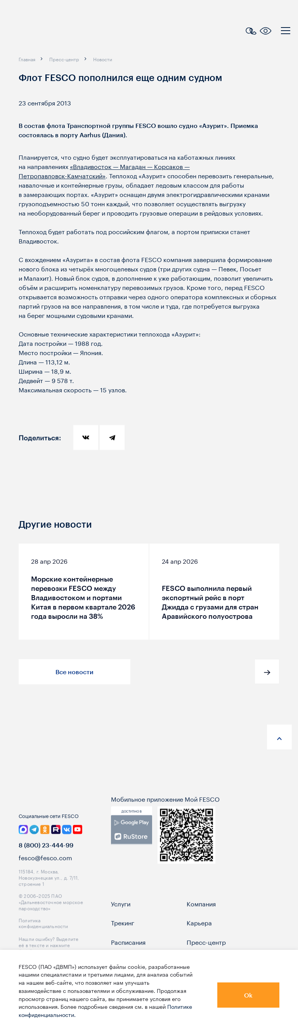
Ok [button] (248, 995)
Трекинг (122, 938)
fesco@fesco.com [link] (45, 872)
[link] (131, 845)
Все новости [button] (74, 671)
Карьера (199, 938)
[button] (267, 671)
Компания (201, 918)
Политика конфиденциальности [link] (43, 938)
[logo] (56, 31)
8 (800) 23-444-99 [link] (46, 860)
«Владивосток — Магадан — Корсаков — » (104, 170)
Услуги (120, 918)
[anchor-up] (279, 737)
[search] (249, 30)
